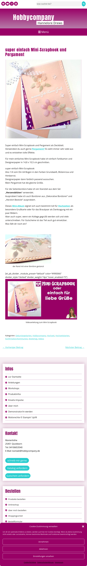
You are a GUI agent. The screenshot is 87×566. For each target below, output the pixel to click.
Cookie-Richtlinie (30, 562)
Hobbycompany (33, 17)
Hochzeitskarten (62, 335)
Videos (41, 338)
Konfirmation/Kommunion (16, 338)
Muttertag (33, 338)
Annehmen (43, 541)
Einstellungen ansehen (43, 556)
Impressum (59, 562)
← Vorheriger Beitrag (13, 347)
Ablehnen (43, 549)
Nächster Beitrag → (74, 347)
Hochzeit (51, 335)
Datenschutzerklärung (45, 562)
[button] (83, 526)
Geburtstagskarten (24, 335)
